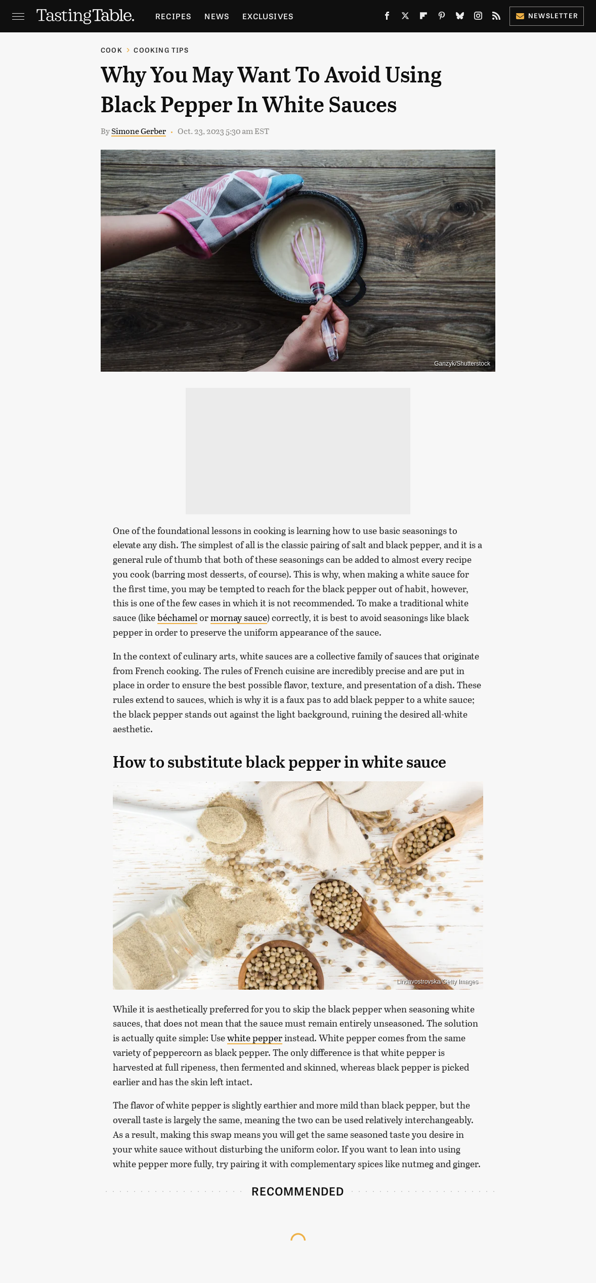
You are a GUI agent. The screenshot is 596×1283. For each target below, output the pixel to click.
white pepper (254, 1037)
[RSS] (496, 18)
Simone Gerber (138, 131)
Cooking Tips (161, 50)
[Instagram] (478, 18)
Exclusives (267, 16)
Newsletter (546, 15)
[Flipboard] (423, 18)
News (216, 16)
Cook (111, 50)
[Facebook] (387, 18)
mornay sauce (238, 617)
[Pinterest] (442, 18)
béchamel (177, 617)
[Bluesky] (460, 18)
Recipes (173, 16)
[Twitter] (405, 18)
